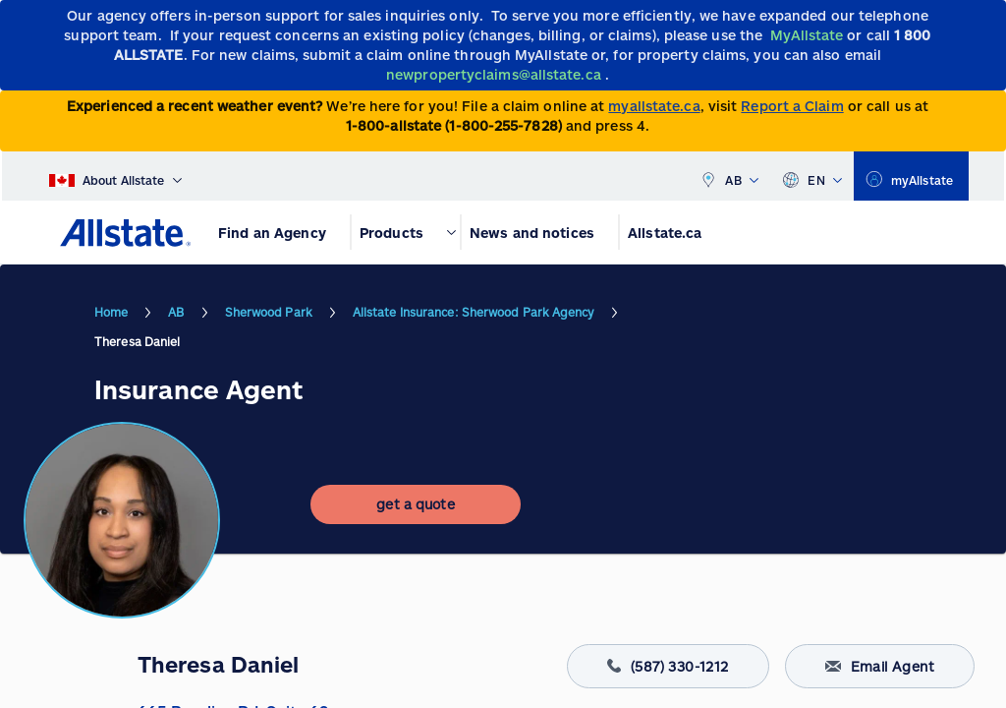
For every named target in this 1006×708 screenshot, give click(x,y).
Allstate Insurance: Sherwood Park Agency (473, 312)
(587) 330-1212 (668, 666)
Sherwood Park (268, 312)
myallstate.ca (653, 105)
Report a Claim (792, 105)
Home (111, 312)
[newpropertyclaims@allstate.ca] (495, 74)
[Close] (987, 21)
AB (729, 176)
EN (812, 176)
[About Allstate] (115, 176)
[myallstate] (911, 176)
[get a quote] (415, 504)
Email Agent (880, 666)
